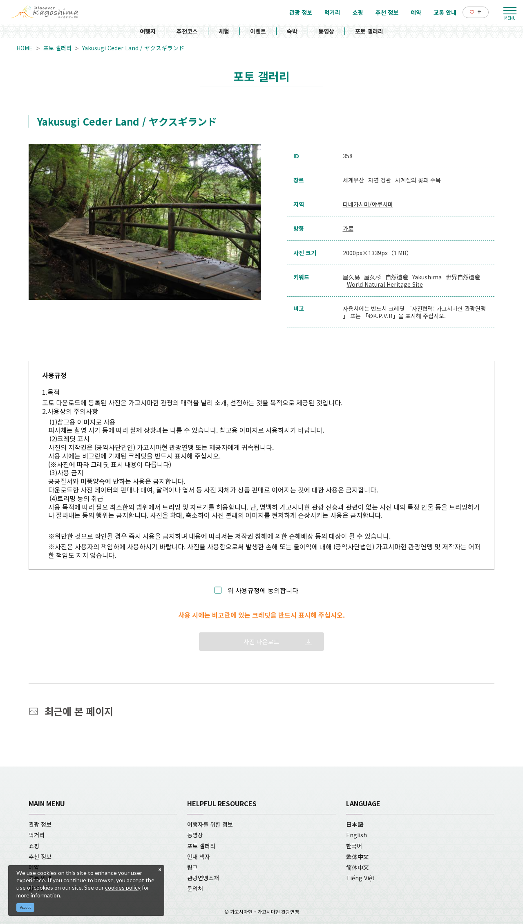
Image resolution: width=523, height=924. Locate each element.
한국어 (354, 846)
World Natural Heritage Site (385, 284)
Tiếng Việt (360, 878)
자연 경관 (379, 180)
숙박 (292, 31)
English (356, 835)
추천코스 (187, 31)
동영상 (326, 31)
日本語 (354, 824)
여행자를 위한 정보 (210, 824)
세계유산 (353, 180)
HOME (24, 48)
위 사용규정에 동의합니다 (263, 590)
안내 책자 (198, 856)
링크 (192, 867)
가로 (348, 228)
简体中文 (357, 867)
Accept (25, 907)
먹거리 (37, 835)
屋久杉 (372, 277)
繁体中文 (357, 856)
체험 (224, 31)
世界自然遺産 (463, 277)
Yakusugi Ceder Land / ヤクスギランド (133, 48)
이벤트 (258, 31)
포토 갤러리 (369, 31)
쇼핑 (34, 846)
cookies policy (123, 887)
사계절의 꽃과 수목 (418, 180)
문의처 (195, 888)
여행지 (148, 31)
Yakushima (427, 277)
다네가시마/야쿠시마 (368, 204)
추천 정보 (40, 856)
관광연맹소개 (203, 878)
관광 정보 (40, 824)
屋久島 (351, 277)
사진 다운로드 (261, 641)
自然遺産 (396, 277)
